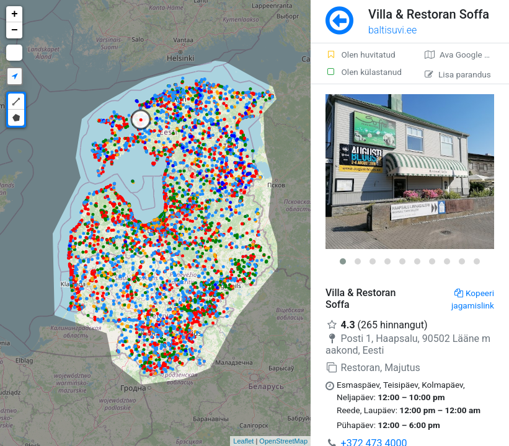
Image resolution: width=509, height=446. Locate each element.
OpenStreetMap (283, 441)
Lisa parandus (458, 74)
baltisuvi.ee (392, 30)
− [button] (14, 30)
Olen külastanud (363, 72)
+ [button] (14, 14)
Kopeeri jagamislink (472, 299)
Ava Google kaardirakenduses (467, 54)
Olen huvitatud (360, 54)
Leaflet (243, 441)
